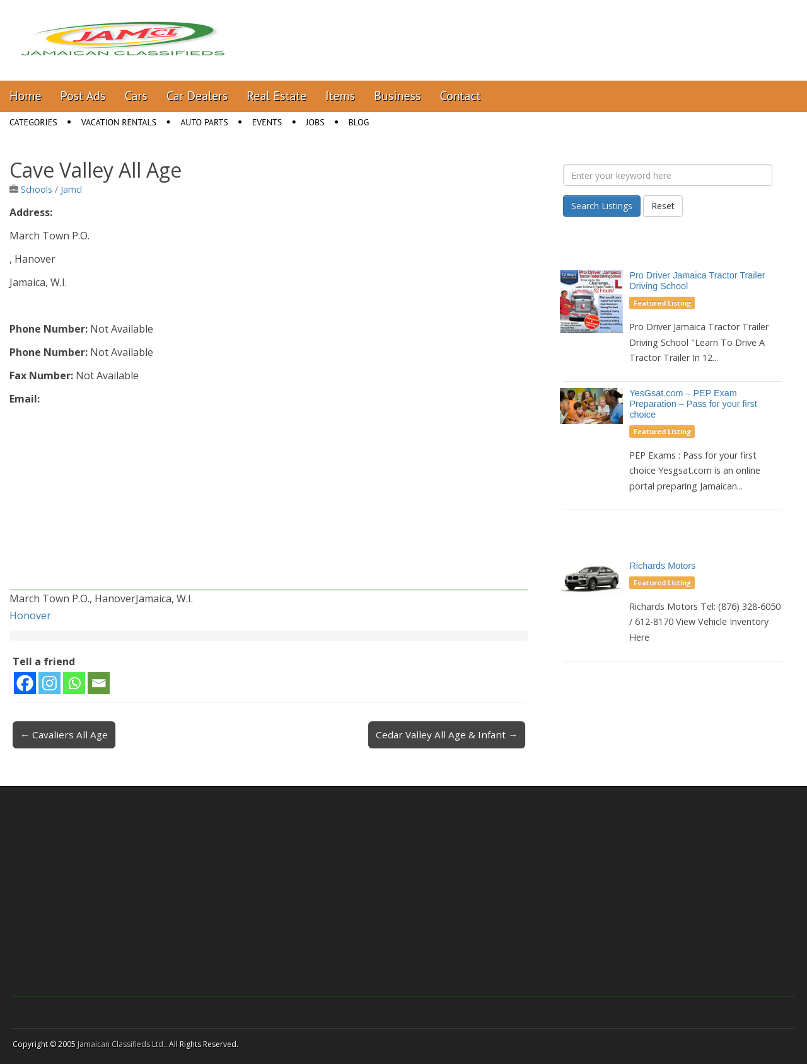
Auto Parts (204, 122)
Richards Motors (662, 566)
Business (397, 96)
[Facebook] (25, 683)
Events (267, 122)
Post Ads (83, 96)
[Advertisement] (268, 502)
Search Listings (601, 206)
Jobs (315, 122)
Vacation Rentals (119, 122)
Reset (663, 206)
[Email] (99, 683)
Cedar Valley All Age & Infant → (447, 734)
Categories (33, 122)
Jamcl (71, 189)
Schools (36, 189)
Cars (136, 96)
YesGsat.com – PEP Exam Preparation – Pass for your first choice (693, 404)
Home (25, 96)
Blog (359, 122)
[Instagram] (49, 683)
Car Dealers (197, 96)
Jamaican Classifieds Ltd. (121, 1044)
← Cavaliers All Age (64, 734)
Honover (30, 615)
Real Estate (276, 96)
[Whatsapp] (74, 683)
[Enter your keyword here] (667, 175)
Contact (459, 96)
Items (340, 96)
